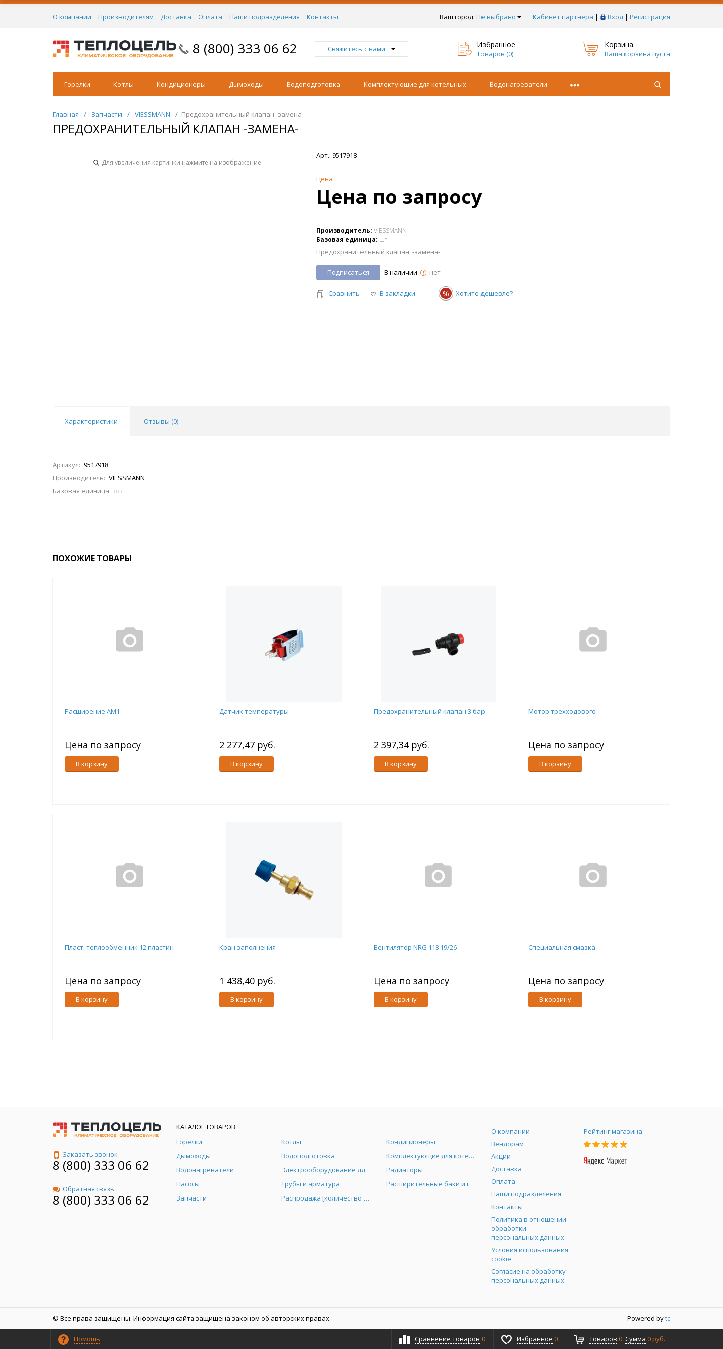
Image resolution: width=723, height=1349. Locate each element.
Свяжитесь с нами (361, 48)
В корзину (92, 763)
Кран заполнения (247, 947)
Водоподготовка (313, 84)
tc (667, 1318)
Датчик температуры (254, 711)
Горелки (77, 84)
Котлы (123, 84)
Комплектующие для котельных (415, 84)
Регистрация (650, 16)
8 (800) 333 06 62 (245, 48)
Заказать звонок (85, 1154)
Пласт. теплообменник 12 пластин (119, 947)
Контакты (322, 16)
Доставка (176, 16)
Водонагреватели (518, 84)
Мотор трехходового (562, 711)
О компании (72, 16)
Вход (615, 16)
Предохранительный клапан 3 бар (429, 711)
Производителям (126, 16)
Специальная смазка (561, 947)
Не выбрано (498, 16)
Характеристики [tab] (91, 421)
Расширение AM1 (92, 711)
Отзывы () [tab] (161, 421)
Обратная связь (83, 1188)
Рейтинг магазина (613, 1131)
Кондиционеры (181, 84)
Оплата (210, 16)
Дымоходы (246, 84)
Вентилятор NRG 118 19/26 (415, 947)
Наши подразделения (264, 16)
